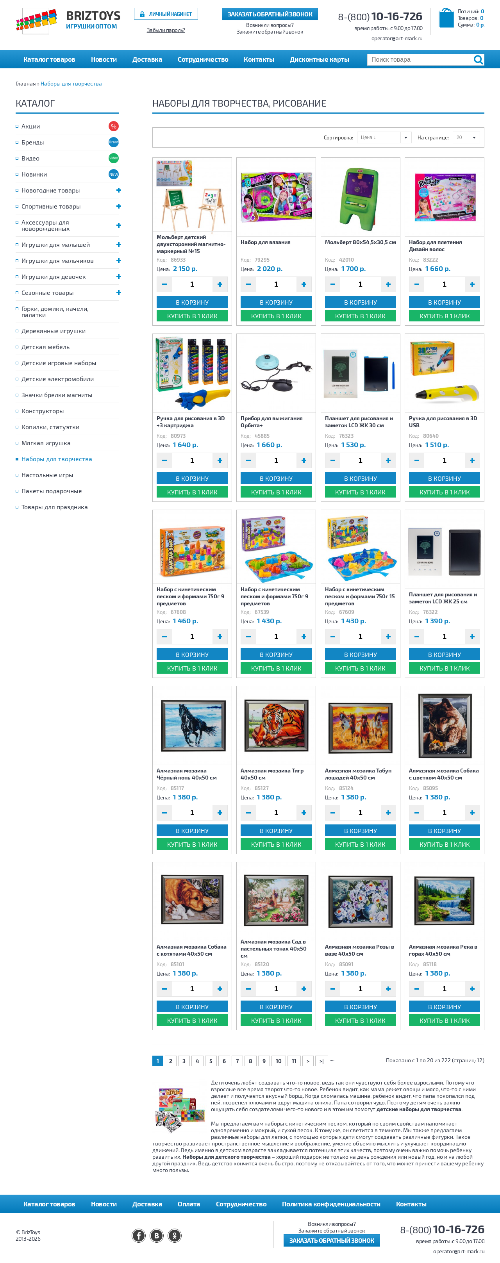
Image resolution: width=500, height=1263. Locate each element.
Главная (26, 83)
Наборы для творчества (71, 83)
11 (294, 1061)
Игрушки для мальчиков (70, 260)
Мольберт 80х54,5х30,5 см (360, 242)
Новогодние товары (70, 190)
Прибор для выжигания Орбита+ (272, 421)
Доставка (147, 59)
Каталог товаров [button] (49, 59)
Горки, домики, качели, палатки (55, 311)
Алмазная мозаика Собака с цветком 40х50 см (444, 774)
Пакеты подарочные (51, 490)
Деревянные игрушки (53, 330)
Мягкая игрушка (46, 442)
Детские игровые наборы (58, 362)
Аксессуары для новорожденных (70, 225)
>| (322, 1061)
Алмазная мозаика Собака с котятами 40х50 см (192, 950)
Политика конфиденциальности (331, 1204)
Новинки (34, 174)
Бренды (32, 142)
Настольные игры (47, 474)
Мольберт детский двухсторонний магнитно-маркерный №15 (191, 244)
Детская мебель (45, 346)
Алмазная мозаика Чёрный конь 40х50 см (187, 774)
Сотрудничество (203, 59)
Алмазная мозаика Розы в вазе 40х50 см (359, 950)
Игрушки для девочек (70, 276)
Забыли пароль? (166, 30)
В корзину (192, 302)
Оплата (189, 1204)
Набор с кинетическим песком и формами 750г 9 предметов (190, 596)
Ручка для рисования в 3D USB (443, 421)
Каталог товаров (49, 1204)
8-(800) (380, 16)
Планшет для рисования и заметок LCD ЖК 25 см (443, 598)
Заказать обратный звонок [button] (270, 14)
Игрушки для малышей (70, 244)
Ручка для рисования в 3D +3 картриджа (191, 421)
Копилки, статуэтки (50, 426)
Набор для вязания (266, 242)
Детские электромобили (57, 378)
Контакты (259, 59)
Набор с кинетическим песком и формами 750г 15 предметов (360, 596)
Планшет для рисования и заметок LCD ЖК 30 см (359, 421)
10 (279, 1061)
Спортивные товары (70, 206)
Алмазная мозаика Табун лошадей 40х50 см (358, 774)
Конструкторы (42, 410)
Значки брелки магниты (57, 394)
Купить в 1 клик (192, 315)
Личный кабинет (170, 14)
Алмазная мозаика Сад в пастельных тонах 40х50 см (274, 948)
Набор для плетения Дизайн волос (435, 245)
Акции (30, 126)
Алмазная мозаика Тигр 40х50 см (272, 774)
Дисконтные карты (319, 59)
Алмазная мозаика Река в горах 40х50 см (443, 950)
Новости (104, 59)
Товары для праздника (54, 506)
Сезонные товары (70, 292)
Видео (30, 158)
